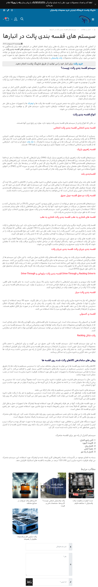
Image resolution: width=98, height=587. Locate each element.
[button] (22, 19)
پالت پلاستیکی (56, 58)
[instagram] (12, 10)
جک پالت (24, 142)
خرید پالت (78, 64)
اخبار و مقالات (86, 30)
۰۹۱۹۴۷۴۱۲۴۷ (38, 2)
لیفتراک (31, 103)
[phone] (8, 10)
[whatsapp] (4, 10)
